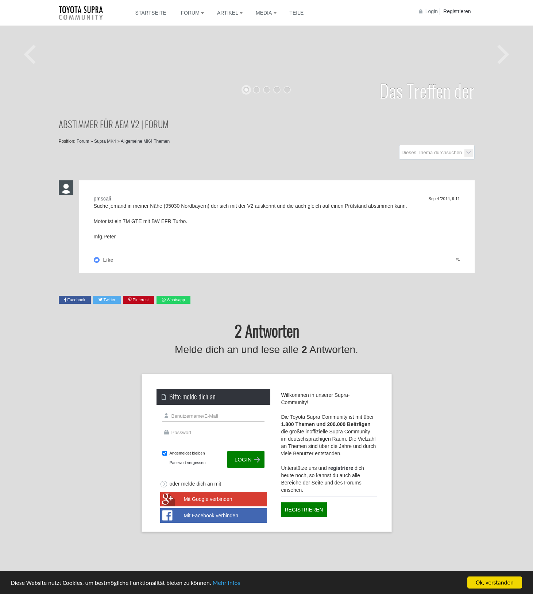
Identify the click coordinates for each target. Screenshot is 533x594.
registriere (340, 468)
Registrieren (457, 11)
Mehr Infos (226, 583)
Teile (296, 13)
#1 (458, 259)
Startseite (150, 13)
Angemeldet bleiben (187, 453)
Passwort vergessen (188, 462)
